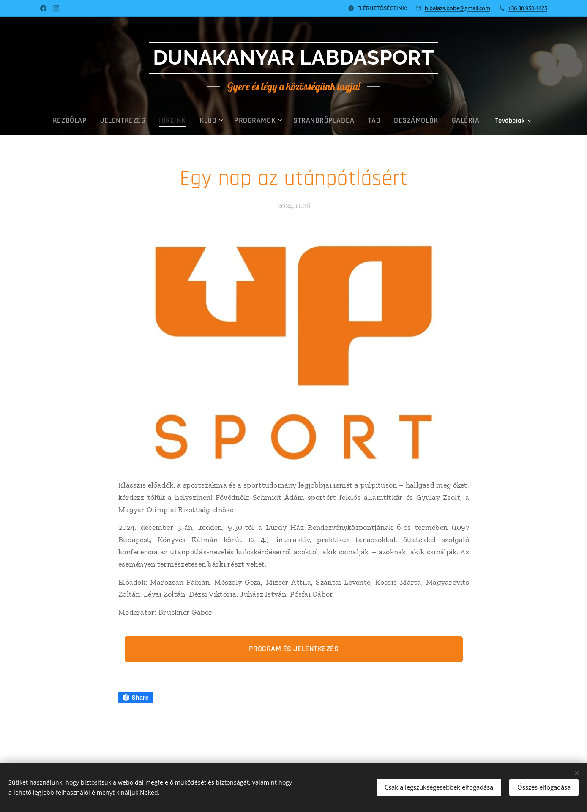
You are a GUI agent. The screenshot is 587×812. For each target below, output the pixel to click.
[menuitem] (92, 120)
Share (136, 697)
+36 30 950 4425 (527, 8)
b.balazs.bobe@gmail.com (457, 8)
